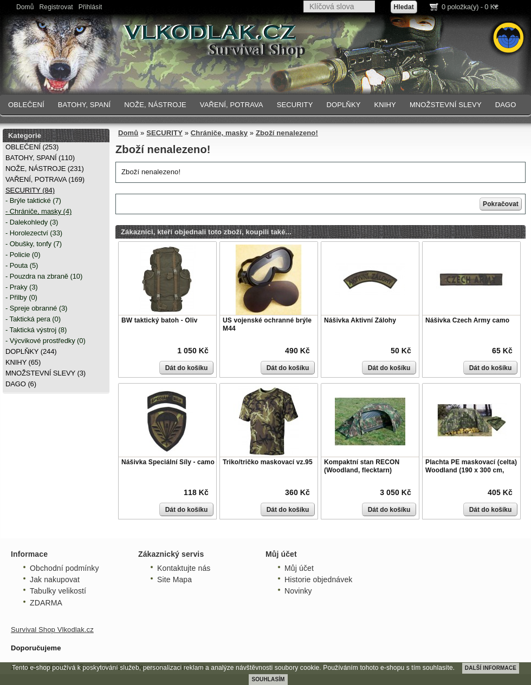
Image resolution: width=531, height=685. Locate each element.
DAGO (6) (20, 384)
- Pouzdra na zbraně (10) (43, 276)
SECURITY (295, 105)
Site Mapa (174, 579)
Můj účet (299, 568)
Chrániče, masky (219, 133)
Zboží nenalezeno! (287, 133)
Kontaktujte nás (183, 568)
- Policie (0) (22, 255)
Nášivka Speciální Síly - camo (168, 462)
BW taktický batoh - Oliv (159, 320)
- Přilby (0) (21, 297)
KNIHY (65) (23, 362)
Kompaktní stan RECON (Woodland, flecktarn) (361, 466)
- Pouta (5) (21, 265)
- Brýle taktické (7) (33, 200)
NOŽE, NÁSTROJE (155, 105)
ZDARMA (46, 602)
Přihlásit (90, 7)
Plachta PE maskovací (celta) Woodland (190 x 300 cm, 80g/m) (471, 470)
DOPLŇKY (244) (31, 351)
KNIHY (385, 105)
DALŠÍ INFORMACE (490, 668)
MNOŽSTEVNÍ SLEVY (446, 105)
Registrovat (56, 7)
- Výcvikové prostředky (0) (45, 341)
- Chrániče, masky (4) (38, 211)
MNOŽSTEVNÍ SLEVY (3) (45, 373)
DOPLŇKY (343, 105)
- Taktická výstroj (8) (36, 330)
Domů (25, 7)
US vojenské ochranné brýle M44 (267, 325)
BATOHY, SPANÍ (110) (40, 158)
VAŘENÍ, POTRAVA (231, 105)
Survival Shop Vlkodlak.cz (52, 629)
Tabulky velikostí (58, 591)
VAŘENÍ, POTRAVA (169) (45, 179)
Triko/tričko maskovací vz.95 (268, 462)
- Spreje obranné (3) (36, 308)
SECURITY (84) (30, 190)
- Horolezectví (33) (33, 233)
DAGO (505, 105)
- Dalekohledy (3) (31, 222)
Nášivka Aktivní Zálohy (360, 320)
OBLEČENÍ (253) (32, 147)
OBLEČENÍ (26, 105)
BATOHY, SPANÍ (84, 105)
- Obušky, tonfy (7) (33, 244)
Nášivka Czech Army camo (467, 320)
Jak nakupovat (55, 579)
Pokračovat (501, 204)
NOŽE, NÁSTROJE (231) (44, 168)
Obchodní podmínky (64, 568)
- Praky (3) (21, 287)
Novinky (298, 591)
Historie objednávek (318, 579)
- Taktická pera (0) (33, 319)
